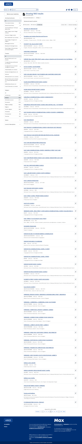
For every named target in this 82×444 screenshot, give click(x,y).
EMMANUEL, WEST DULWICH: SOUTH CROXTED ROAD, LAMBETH (40, 355)
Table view (39, 24)
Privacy (5, 426)
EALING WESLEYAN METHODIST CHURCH (34, 89)
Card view (33, 24)
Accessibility (7, 424)
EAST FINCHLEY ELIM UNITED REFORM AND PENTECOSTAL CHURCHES (41, 135)
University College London (13, 35)
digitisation (66, 424)
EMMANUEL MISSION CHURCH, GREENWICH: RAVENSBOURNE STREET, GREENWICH (45, 294)
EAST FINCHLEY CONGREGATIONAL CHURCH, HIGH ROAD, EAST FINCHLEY (43, 127)
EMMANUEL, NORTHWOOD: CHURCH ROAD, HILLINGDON (38, 340)
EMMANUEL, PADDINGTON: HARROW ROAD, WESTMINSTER (39, 347)
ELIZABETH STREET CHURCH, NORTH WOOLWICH (36, 279)
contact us (68, 429)
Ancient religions (13, 110)
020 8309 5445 (41, 427)
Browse (6, 9)
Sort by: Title (64, 24)
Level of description (10, 124)
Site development (58, 424)
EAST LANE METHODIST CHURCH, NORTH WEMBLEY (37, 173)
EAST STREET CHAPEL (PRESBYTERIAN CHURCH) (36, 195)
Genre (6, 120)
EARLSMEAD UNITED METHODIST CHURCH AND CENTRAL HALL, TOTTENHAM (43, 104)
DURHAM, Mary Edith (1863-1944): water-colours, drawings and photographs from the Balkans (48, 59)
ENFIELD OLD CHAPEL (29, 378)
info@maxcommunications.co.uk (36, 428)
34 (61, 411)
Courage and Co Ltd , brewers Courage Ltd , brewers (13, 66)
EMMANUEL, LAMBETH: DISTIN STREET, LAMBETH (36, 325)
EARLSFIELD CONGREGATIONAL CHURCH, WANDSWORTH (38, 97)
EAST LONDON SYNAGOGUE (31, 180)
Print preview (26, 24)
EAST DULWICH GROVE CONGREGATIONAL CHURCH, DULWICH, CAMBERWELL (44, 112)
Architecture (13, 95)
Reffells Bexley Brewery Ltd (13, 84)
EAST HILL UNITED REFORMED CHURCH (34, 165)
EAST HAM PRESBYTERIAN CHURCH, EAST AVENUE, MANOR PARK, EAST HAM (43, 158)
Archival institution (10, 18)
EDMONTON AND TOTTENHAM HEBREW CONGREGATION (38, 233)
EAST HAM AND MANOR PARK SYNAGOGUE (35, 142)
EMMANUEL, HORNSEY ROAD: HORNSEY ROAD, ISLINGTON (38, 317)
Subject (7, 90)
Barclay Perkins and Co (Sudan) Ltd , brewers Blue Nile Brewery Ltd (13, 80)
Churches (13, 117)
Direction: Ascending (73, 24)
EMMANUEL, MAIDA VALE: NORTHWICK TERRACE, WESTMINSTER (40, 332)
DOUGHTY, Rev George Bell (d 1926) (33, 44)
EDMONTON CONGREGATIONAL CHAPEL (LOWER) (37, 249)
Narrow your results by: (13, 14)
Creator (7, 53)
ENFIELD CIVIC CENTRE (29, 363)
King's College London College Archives (13, 32)
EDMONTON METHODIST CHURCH (32, 264)
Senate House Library (13, 26)
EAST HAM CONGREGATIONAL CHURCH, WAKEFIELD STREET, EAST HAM (42, 150)
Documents (13, 103)
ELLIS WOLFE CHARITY (29, 287)
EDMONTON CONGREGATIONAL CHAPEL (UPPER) (36, 256)
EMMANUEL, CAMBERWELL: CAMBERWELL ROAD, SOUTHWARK (40, 302)
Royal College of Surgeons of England (13, 40)
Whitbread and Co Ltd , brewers (13, 77)
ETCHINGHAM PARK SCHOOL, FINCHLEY (34, 402)
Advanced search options (30, 21)
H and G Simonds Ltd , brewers (13, 87)
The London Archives (13, 23)
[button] (66, 10)
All (5, 20)
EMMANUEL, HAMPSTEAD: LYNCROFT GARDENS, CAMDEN (38, 309)
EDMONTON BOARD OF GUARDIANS (33, 241)
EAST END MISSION (29, 120)
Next (64, 411)
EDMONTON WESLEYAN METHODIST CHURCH (35, 271)
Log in (75, 9)
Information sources (13, 100)
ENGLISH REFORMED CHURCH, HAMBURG (34, 385)
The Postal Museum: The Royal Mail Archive (13, 28)
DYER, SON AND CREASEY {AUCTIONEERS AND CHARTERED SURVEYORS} (42, 74)
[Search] (24, 10)
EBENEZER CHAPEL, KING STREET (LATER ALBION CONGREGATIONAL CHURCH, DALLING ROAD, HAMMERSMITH (49, 211)
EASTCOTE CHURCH (29, 203)
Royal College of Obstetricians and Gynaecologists (13, 49)
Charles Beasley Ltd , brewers (13, 70)
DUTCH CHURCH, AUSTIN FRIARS (32, 66)
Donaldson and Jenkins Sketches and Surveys (36, 36)
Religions (13, 107)
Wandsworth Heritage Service (13, 46)
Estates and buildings (29, 393)
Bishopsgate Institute (13, 44)
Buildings (13, 98)
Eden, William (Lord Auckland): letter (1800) (35, 218)
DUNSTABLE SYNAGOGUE (30, 51)
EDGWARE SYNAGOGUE (30, 226)
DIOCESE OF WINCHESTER (30, 28)
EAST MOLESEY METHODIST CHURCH (33, 188)
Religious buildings (13, 105)
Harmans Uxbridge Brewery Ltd (13, 72)
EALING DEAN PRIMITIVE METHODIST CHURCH (35, 82)
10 (56, 411)
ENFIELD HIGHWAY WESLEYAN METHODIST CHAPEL (37, 370)
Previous (37, 411)
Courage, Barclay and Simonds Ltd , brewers (13, 63)
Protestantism (13, 114)
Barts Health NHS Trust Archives (13, 38)
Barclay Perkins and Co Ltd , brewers (13, 59)
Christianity (13, 112)
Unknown (13, 75)
